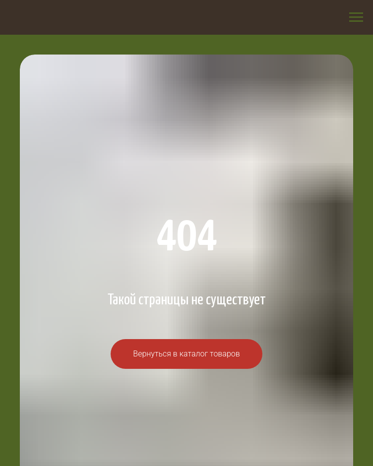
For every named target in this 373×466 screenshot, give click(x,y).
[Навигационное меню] (356, 17)
